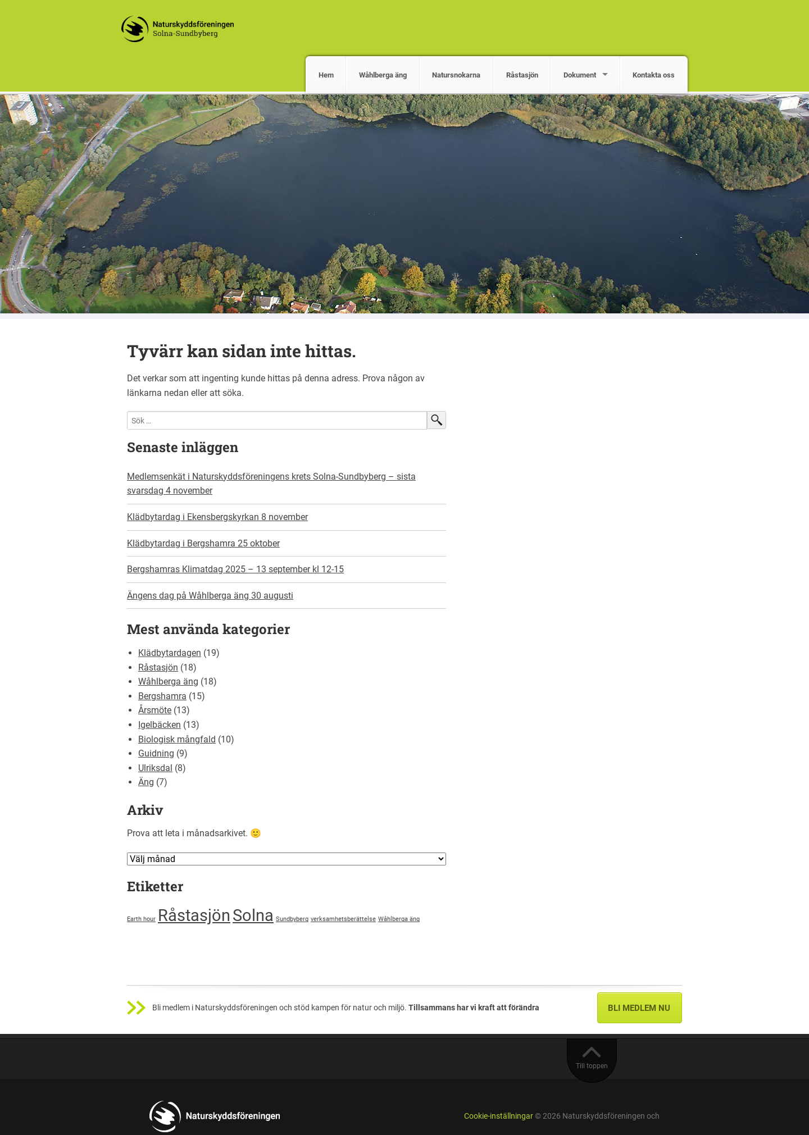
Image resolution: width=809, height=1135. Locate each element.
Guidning (156, 753)
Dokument (579, 75)
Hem (326, 75)
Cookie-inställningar (498, 1116)
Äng (146, 782)
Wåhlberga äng (383, 75)
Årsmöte (154, 710)
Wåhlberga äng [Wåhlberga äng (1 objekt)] (399, 919)
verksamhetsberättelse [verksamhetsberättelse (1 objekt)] (343, 919)
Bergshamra (162, 696)
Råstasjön (522, 75)
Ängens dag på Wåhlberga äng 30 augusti (210, 595)
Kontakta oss (654, 75)
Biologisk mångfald (177, 739)
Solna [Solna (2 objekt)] (253, 915)
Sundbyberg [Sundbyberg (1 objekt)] (292, 919)
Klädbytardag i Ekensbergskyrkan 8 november (217, 517)
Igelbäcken (159, 724)
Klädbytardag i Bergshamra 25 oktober (203, 543)
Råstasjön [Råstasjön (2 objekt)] (194, 915)
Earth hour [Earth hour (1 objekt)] (141, 919)
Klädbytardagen (169, 653)
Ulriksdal (155, 768)
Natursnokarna (456, 75)
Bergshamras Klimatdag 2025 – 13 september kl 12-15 (235, 569)
